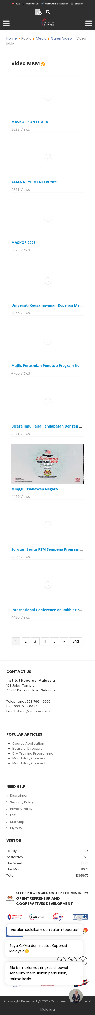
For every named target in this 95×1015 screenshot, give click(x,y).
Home (11, 38)
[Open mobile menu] (6, 23)
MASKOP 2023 (23, 242)
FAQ (13, 815)
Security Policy (22, 802)
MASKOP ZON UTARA (29, 121)
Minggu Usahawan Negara (34, 489)
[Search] (48, 12)
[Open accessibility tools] (40, 11)
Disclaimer (19, 795)
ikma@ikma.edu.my (33, 711)
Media (41, 38)
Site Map (17, 821)
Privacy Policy (21, 808)
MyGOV (16, 828)
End (75, 641)
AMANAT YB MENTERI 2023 (34, 182)
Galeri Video (61, 38)
